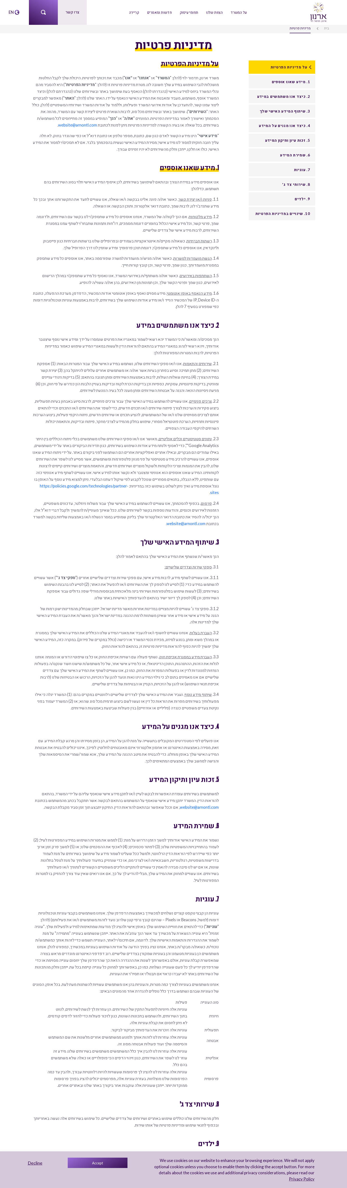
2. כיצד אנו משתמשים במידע (283, 96)
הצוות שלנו (214, 12)
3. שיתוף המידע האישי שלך (285, 111)
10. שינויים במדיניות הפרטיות (282, 213)
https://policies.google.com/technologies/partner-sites (93, 474)
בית (327, 28)
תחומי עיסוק (189, 12)
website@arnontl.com (106, 123)
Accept (97, 1163)
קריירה (135, 12)
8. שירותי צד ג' (296, 184)
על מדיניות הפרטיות (289, 67)
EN (11, 12)
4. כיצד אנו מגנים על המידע (284, 125)
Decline (35, 1163)
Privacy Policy (302, 1178)
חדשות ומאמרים (160, 12)
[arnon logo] (318, 11)
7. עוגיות (302, 169)
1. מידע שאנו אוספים (291, 81)
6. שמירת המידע (295, 155)
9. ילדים (302, 198)
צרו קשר (72, 12)
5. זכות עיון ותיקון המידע (287, 140)
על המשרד (238, 12)
